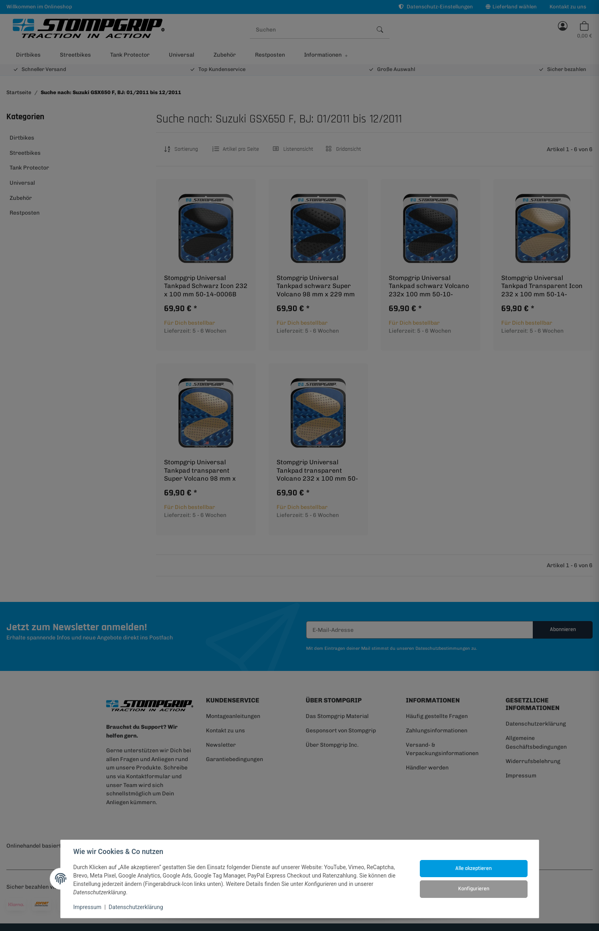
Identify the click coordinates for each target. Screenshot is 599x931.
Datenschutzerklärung (136, 907)
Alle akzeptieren (473, 868)
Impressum (87, 907)
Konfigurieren (473, 888)
